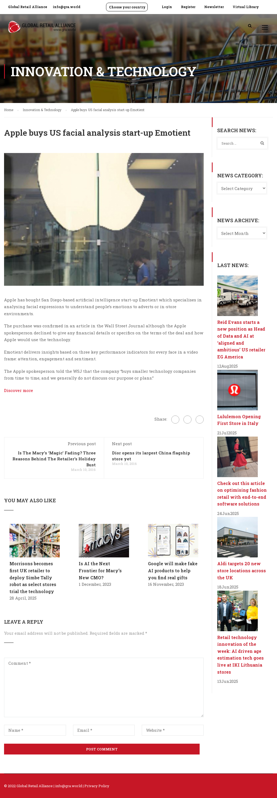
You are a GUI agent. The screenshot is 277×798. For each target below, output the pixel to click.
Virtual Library (246, 7)
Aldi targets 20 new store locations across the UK (241, 570)
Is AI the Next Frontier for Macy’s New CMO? (100, 570)
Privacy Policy (96, 785)
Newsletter (214, 7)
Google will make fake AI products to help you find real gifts (172, 570)
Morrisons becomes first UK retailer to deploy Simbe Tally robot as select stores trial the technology (32, 577)
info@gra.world (66, 7)
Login (167, 7)
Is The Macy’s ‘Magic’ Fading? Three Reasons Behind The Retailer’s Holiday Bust (54, 458)
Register (188, 7)
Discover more (18, 390)
